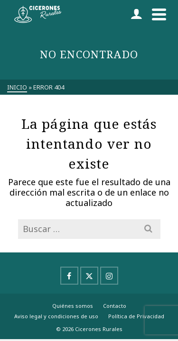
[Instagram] (109, 276)
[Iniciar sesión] (136, 14)
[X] (89, 276)
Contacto (114, 305)
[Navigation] (159, 14)
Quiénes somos (72, 305)
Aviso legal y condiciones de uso (56, 316)
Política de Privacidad (136, 316)
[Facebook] (69, 276)
